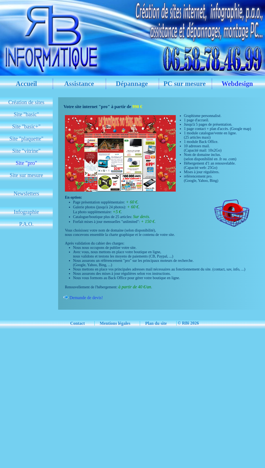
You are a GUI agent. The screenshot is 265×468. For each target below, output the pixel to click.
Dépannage (132, 83)
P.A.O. (26, 224)
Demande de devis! (85, 297)
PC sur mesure (184, 83)
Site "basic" (26, 114)
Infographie (26, 212)
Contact (77, 323)
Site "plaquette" (26, 139)
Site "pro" (26, 163)
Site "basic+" (26, 126)
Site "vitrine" (26, 151)
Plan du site (156, 323)
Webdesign (237, 83)
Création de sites (26, 102)
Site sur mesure (26, 175)
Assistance (79, 83)
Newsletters (26, 193)
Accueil (26, 83)
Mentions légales (115, 323)
